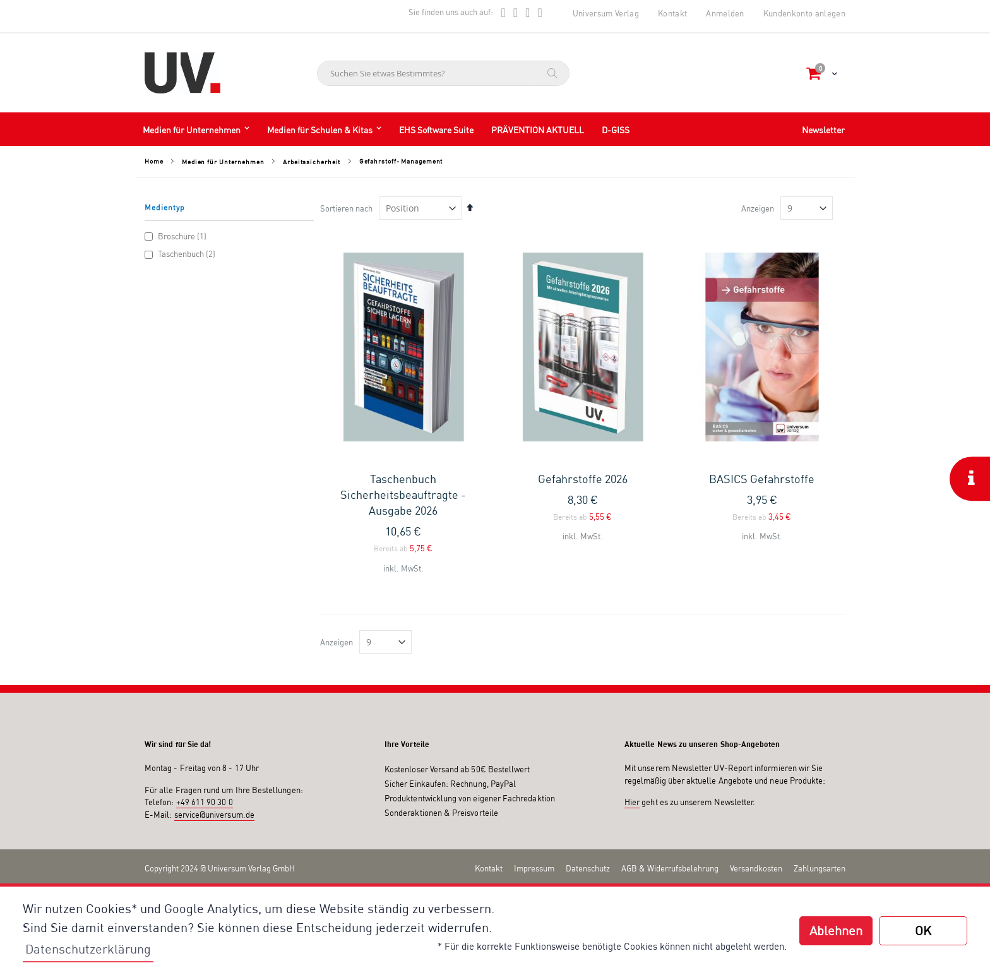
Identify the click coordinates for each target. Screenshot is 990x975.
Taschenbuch (181, 254)
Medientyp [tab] (165, 207)
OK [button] (923, 930)
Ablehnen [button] (835, 930)
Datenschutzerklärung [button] (88, 949)
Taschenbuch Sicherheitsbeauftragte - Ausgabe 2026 (403, 494)
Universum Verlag (606, 13)
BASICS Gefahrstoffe (761, 479)
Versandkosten (756, 868)
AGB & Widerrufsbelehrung (670, 868)
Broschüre (177, 236)
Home (154, 161)
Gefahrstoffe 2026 (583, 479)
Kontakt (672, 13)
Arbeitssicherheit (311, 162)
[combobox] (443, 73)
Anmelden (725, 13)
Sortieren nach (346, 208)
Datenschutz (588, 868)
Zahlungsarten (819, 868)
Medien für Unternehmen (223, 162)
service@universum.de (214, 815)
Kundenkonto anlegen (804, 13)
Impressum (534, 868)
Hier (632, 802)
